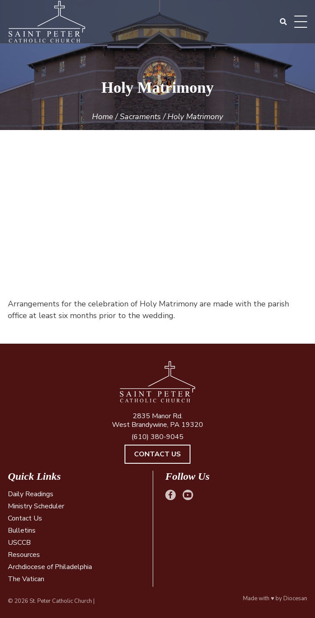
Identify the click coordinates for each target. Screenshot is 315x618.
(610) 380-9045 (157, 437)
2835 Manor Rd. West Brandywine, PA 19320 (157, 420)
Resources (24, 554)
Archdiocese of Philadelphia (50, 567)
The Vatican (26, 579)
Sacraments (140, 116)
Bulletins (22, 530)
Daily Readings (30, 494)
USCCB (19, 542)
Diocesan (295, 598)
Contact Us (157, 454)
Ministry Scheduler (36, 506)
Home (102, 116)
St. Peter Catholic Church (61, 601)
